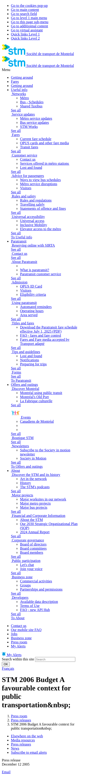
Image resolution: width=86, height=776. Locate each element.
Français (8, 668)
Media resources (23, 740)
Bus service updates (34, 122)
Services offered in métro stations (44, 163)
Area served (29, 315)
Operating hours (32, 311)
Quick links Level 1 (25, 34)
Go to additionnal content (29, 26)
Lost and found (31, 167)
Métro (24, 98)
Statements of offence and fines (43, 208)
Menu (6, 70)
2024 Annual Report (35, 532)
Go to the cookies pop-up (29, 6)
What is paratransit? (34, 270)
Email (6, 772)
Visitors (25, 188)
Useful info (19, 90)
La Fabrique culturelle (36, 401)
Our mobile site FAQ (26, 630)
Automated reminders (36, 307)
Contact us (27, 159)
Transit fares (29, 147)
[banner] (38, 54)
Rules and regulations (36, 200)
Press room (19, 642)
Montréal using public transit (41, 393)
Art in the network (33, 479)
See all (16, 110)
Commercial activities (36, 581)
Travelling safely (32, 204)
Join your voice (31, 569)
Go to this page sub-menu (29, 22)
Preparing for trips (33, 364)
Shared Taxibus (31, 106)
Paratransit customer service (40, 274)
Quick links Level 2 (25, 38)
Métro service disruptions (38, 184)
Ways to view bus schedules (40, 180)
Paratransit (18, 241)
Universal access (32, 221)
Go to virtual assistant (27, 30)
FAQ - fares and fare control (40, 335)
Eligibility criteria (33, 294)
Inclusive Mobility (33, 225)
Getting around (22, 77)
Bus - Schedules (31, 102)
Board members (31, 552)
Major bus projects (33, 507)
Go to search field (24, 14)
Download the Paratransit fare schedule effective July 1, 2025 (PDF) (48, 329)
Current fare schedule (35, 139)
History (25, 483)
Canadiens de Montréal (37, 421)
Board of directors (33, 544)
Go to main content (25, 10)
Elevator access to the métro (40, 229)
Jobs (14, 634)
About (15, 471)
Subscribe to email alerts (29, 752)
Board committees (33, 548)
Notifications (29, 360)
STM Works (29, 127)
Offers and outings (24, 385)
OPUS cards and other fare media (44, 143)
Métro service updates (36, 118)
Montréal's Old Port (34, 397)
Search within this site (18, 659)
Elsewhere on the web (27, 736)
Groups (25, 585)
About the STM (31, 520)
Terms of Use (30, 606)
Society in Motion (33, 458)
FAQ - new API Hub (35, 610)
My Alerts (18, 646)
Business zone (21, 638)
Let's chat (27, 565)
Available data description (39, 602)
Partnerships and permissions (41, 589)
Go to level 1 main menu (29, 18)
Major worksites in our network (43, 499)
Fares (15, 81)
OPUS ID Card (31, 286)
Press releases (21, 720)
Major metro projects (35, 503)
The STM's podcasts (35, 487)
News (15, 748)
